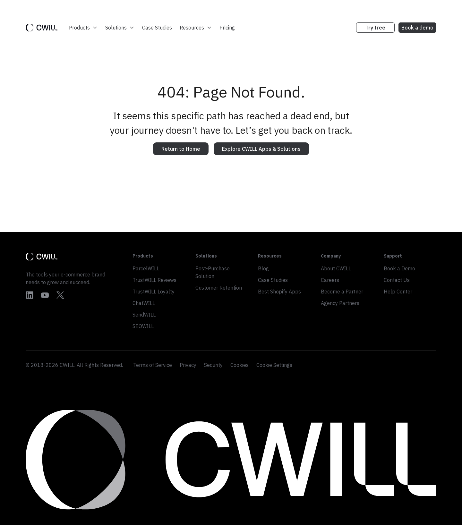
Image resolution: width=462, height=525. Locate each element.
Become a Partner (342, 291)
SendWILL (144, 314)
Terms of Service (152, 365)
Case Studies (157, 27)
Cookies (239, 365)
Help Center (398, 291)
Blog (263, 268)
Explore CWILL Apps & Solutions (261, 149)
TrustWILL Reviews (154, 280)
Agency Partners (340, 303)
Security (213, 365)
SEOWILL (143, 326)
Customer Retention (218, 287)
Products (83, 27)
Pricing (227, 27)
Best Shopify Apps (279, 291)
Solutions (119, 27)
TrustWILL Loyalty (154, 291)
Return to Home (180, 149)
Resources (196, 27)
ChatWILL (144, 303)
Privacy (188, 365)
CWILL (67, 365)
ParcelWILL (146, 268)
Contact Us (397, 280)
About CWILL (336, 268)
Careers (330, 280)
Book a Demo (399, 268)
